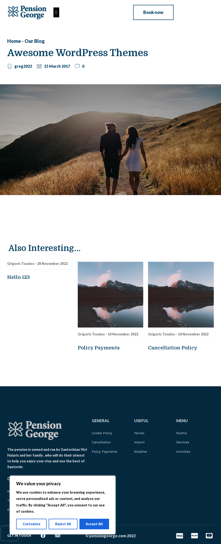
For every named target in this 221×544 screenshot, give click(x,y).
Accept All (94, 524)
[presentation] (9, 533)
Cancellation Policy (172, 348)
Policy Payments (99, 348)
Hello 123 (18, 277)
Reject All (63, 524)
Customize (31, 524)
